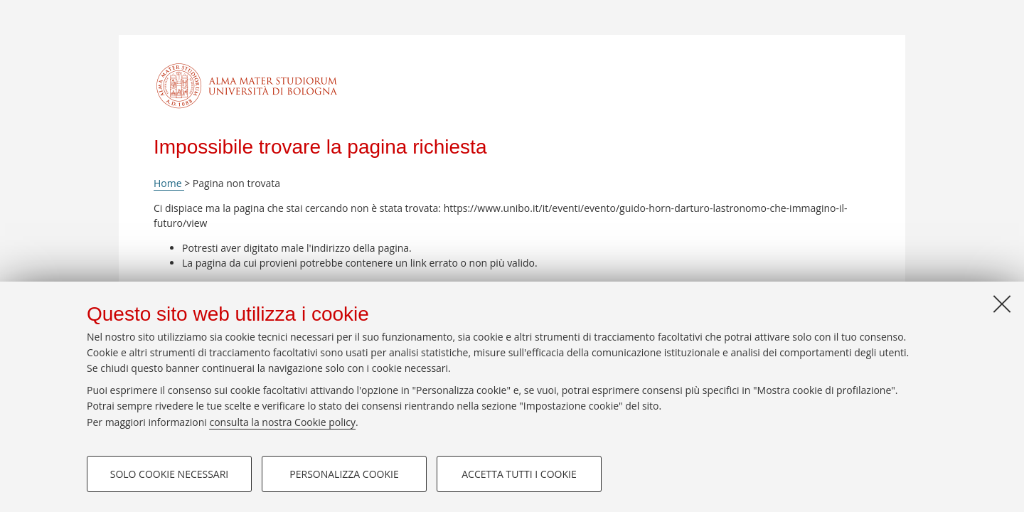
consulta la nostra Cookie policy (282, 422)
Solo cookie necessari (169, 474)
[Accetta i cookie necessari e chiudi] (1002, 303)
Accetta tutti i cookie (519, 474)
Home (169, 183)
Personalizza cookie (343, 474)
